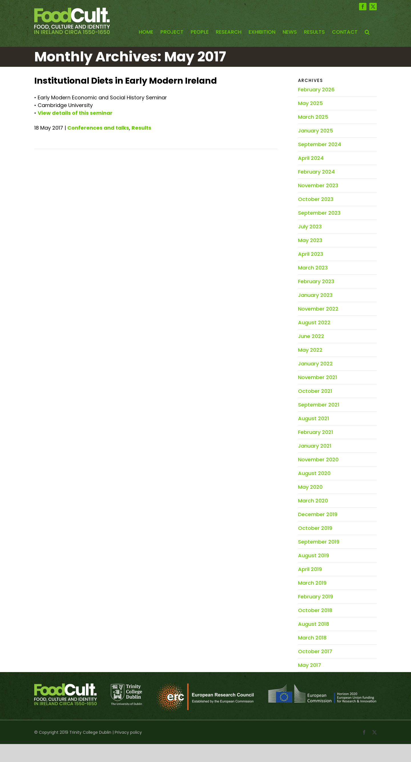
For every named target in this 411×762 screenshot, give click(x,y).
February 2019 (315, 596)
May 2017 (309, 665)
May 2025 (310, 103)
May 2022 (310, 349)
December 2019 (317, 514)
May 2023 (310, 240)
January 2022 (315, 363)
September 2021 (318, 404)
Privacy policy (128, 732)
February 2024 (316, 171)
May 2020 (310, 486)
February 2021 (315, 432)
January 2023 (315, 295)
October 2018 (315, 610)
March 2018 (312, 637)
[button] (367, 32)
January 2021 (314, 445)
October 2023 (315, 199)
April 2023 (310, 254)
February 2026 (316, 89)
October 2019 (315, 528)
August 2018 (313, 624)
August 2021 (313, 418)
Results (141, 127)
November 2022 (318, 308)
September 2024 (319, 144)
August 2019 (313, 555)
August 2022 (314, 322)
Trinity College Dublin (90, 732)
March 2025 (313, 116)
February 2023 (316, 281)
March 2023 (313, 267)
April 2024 (311, 158)
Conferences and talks (98, 127)
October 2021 (315, 391)
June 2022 (311, 336)
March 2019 (312, 582)
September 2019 (318, 541)
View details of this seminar (75, 112)
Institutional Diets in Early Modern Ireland (125, 81)
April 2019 (310, 569)
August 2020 (314, 473)
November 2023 (318, 185)
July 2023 (310, 226)
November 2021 (317, 377)
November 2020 (318, 459)
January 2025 (315, 130)
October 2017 (315, 651)
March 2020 (313, 500)
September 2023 (319, 212)
